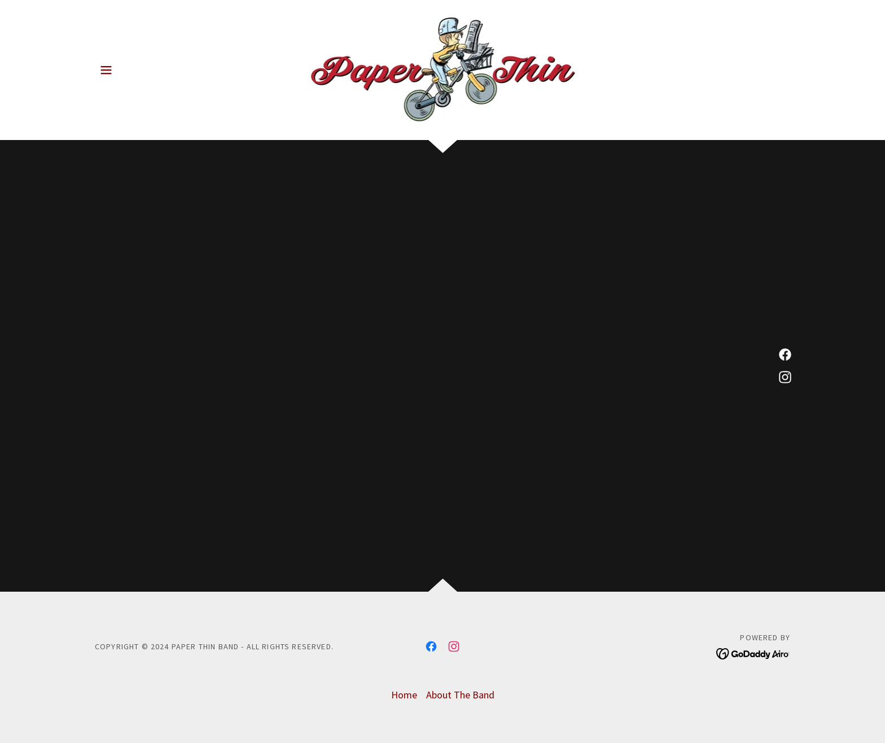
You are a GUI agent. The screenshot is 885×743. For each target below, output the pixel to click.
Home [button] (404, 694)
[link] (442, 68)
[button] (106, 70)
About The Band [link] (460, 694)
